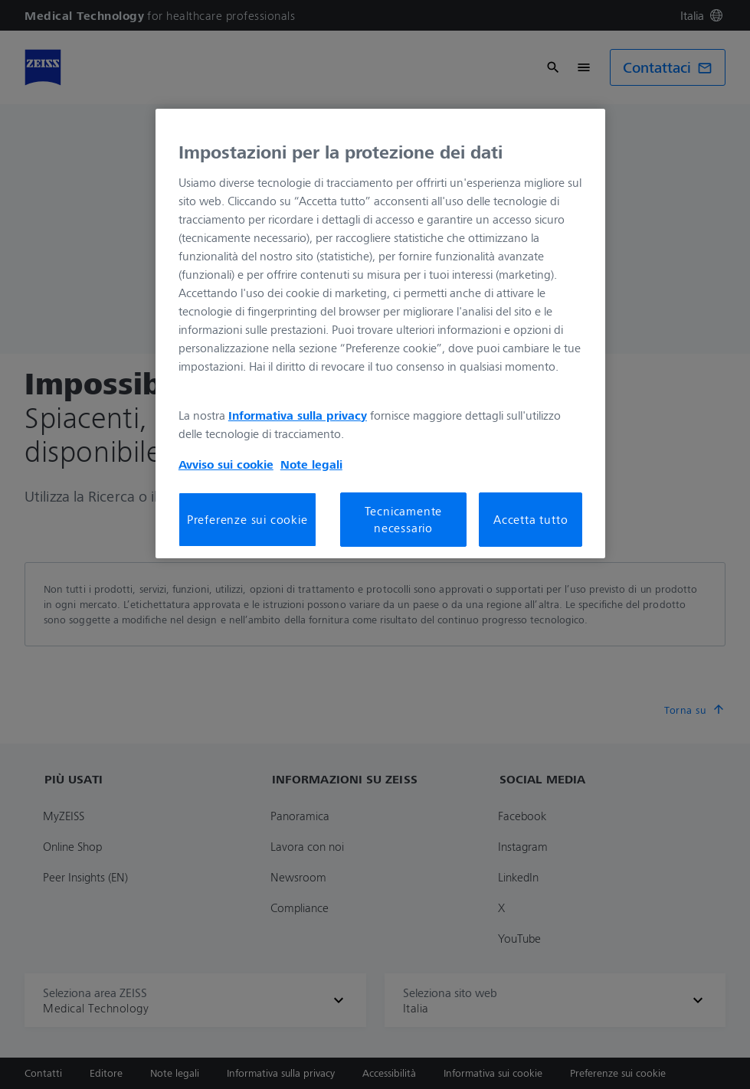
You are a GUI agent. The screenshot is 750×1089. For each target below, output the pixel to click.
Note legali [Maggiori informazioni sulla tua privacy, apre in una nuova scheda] (311, 464)
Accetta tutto (530, 519)
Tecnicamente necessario (404, 519)
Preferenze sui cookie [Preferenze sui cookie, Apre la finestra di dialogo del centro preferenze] (247, 519)
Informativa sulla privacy (297, 415)
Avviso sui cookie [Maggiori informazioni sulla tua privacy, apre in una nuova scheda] (225, 464)
